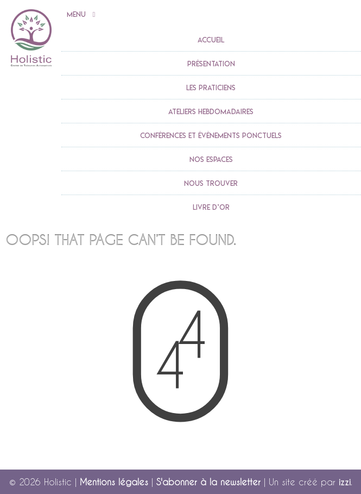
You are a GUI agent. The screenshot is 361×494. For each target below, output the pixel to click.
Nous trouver (211, 183)
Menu (81, 15)
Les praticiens (211, 87)
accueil (211, 39)
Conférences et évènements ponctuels (211, 135)
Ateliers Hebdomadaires (211, 111)
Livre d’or (211, 207)
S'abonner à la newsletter (208, 482)
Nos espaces (211, 159)
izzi (345, 482)
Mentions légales (114, 482)
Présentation (211, 63)
